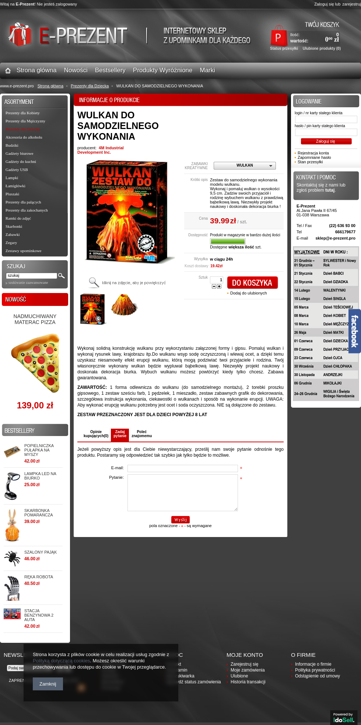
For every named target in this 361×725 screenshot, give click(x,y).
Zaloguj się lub (327, 4)
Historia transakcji (248, 681)
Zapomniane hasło (314, 157)
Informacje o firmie (313, 664)
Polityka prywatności (315, 670)
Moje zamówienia (248, 670)
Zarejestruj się (244, 664)
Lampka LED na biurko (40, 475)
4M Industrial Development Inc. (100, 150)
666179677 (345, 232)
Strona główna (50, 86)
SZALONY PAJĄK (40, 552)
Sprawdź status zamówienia (193, 681)
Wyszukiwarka (180, 676)
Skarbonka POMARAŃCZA (38, 512)
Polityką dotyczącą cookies (61, 660)
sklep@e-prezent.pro (335, 238)
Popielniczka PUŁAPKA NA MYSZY (38, 450)
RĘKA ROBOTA (38, 577)
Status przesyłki (284, 48)
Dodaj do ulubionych (248, 293)
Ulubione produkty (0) (322, 48)
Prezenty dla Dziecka (90, 86)
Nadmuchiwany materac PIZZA (35, 319)
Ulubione (239, 676)
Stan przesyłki (310, 162)
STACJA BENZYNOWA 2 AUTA (38, 615)
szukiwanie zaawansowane (28, 282)
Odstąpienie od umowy (317, 676)
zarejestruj (351, 4)
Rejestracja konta (313, 153)
